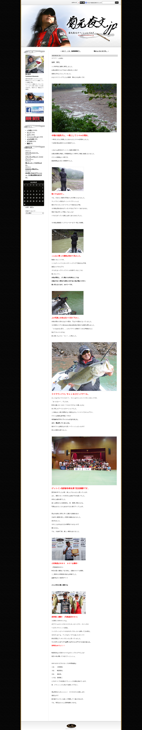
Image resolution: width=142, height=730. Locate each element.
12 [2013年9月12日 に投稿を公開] (33, 194)
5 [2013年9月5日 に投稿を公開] (33, 191)
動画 (28, 143)
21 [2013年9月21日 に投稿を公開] (39, 197)
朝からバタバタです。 (101, 51)
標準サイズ (78, 2)
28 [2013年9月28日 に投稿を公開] (39, 201)
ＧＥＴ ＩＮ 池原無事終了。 (71, 51)
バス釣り (29, 130)
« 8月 (27, 207)
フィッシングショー (33, 137)
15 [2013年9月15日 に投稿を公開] (42, 194)
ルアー (29, 135)
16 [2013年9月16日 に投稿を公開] (24, 197)
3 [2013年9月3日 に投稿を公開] (27, 191)
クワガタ (29, 141)
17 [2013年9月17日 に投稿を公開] (27, 197)
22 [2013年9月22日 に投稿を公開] (42, 197)
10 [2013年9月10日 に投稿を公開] (27, 194)
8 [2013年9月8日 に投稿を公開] (42, 191)
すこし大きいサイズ (81, 2)
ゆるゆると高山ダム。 (32, 169)
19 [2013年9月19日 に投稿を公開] (33, 197)
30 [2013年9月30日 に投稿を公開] (24, 204)
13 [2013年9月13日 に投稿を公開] (36, 194)
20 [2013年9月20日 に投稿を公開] (36, 197)
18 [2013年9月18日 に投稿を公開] (30, 197)
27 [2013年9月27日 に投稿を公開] (36, 201)
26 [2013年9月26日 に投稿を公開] (33, 201)
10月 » (32, 207)
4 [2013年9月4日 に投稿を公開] (30, 191)
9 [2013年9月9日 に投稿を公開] (24, 194)
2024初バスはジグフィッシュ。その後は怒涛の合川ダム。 (33, 175)
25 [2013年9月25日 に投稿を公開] (30, 201)
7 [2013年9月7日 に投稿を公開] (39, 191)
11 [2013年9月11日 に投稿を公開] (30, 194)
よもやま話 (30, 139)
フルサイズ (83, 2)
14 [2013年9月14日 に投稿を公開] (39, 194)
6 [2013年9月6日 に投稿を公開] (36, 191)
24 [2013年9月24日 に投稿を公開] (27, 201)
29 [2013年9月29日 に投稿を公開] (42, 201)
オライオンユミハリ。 (32, 153)
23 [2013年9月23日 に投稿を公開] (24, 201)
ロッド (29, 132)
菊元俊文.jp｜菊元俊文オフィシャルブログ (71, 26)
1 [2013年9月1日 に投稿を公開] (42, 187)
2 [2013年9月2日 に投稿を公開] (24, 191)
